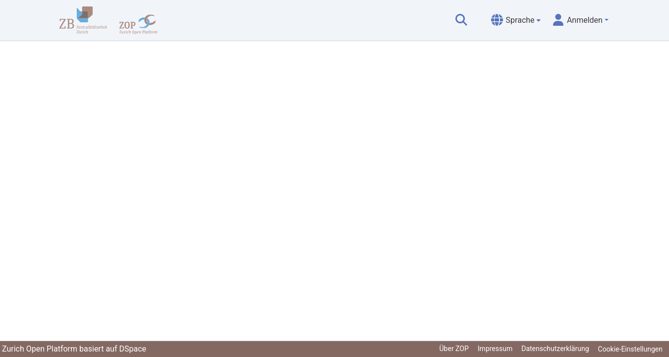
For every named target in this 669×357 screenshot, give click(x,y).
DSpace (132, 349)
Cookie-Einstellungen (630, 349)
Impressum (495, 349)
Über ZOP (454, 349)
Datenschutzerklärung (555, 349)
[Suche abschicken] (461, 20)
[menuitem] (516, 20)
